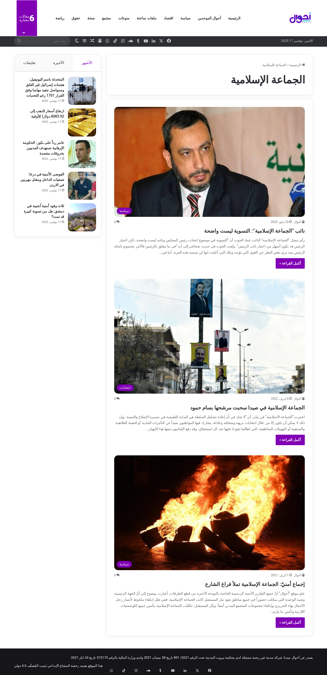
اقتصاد (168, 18)
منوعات (124, 18)
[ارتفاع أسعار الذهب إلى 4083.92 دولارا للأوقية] (79, 125)
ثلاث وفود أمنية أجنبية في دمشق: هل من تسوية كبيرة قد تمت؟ (43, 213)
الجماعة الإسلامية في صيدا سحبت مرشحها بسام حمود (220, 406)
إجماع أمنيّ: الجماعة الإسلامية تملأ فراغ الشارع (232, 583)
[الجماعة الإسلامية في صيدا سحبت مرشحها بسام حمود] (209, 336)
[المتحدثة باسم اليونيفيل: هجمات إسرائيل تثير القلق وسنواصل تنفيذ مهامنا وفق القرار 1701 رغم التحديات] (79, 93)
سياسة (185, 18)
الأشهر (87, 62)
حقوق (76, 18)
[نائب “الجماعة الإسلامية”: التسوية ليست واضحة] (209, 162)
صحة (91, 18)
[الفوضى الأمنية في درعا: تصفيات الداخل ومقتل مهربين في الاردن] (79, 188)
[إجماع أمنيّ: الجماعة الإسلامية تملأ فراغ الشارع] (209, 512)
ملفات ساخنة (146, 18)
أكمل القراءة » (290, 263)
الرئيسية (234, 18)
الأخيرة (58, 62)
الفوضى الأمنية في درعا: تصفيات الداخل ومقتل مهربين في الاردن (44, 182)
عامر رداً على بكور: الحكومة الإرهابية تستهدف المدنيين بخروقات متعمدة (43, 150)
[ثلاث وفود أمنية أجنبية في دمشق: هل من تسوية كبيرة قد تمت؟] (79, 220)
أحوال (297, 222)
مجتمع (106, 18)
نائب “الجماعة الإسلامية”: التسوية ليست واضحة (231, 230)
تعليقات (29, 62)
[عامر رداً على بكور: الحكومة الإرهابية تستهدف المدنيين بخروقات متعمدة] (79, 157)
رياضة (59, 18)
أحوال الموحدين (209, 18)
